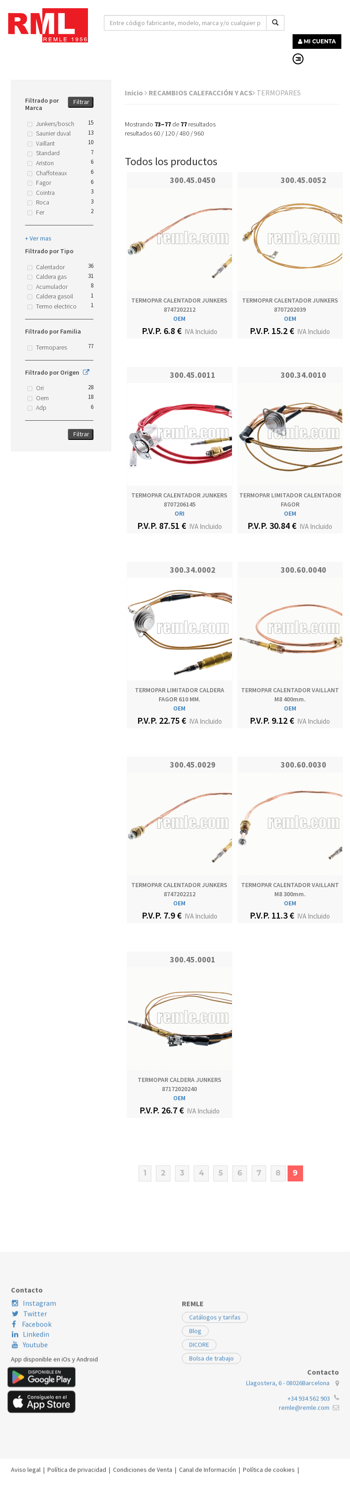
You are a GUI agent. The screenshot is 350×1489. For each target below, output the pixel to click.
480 (184, 133)
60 (157, 133)
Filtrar (81, 102)
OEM (179, 318)
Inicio (136, 92)
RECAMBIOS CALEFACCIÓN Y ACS (202, 92)
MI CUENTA (317, 41)
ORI (180, 513)
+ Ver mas (38, 238)
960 (199, 133)
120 (170, 133)
